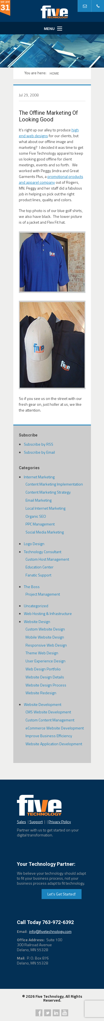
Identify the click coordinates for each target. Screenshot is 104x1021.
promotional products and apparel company (51, 179)
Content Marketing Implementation (54, 484)
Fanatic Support (38, 575)
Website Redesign (41, 693)
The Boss (32, 586)
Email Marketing (39, 500)
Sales (21, 822)
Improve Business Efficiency (49, 736)
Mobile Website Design (45, 637)
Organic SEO (36, 516)
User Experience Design (45, 661)
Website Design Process (46, 685)
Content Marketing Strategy (48, 492)
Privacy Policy (60, 822)
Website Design (37, 621)
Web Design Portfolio (43, 669)
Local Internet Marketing (45, 508)
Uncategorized (36, 606)
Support (36, 822)
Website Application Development (54, 744)
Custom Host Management (47, 559)
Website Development (42, 704)
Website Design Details (45, 677)
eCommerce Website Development (55, 728)
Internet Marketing (39, 477)
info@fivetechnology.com (50, 931)
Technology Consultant (42, 552)
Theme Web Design (42, 653)
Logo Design (34, 544)
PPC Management (40, 524)
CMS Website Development (48, 712)
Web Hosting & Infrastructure (48, 613)
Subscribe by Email (39, 452)
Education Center (40, 567)
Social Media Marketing (45, 532)
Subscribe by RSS (38, 444)
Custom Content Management (50, 720)
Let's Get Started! (61, 894)
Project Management (43, 594)
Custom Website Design (45, 629)
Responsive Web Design (46, 645)
